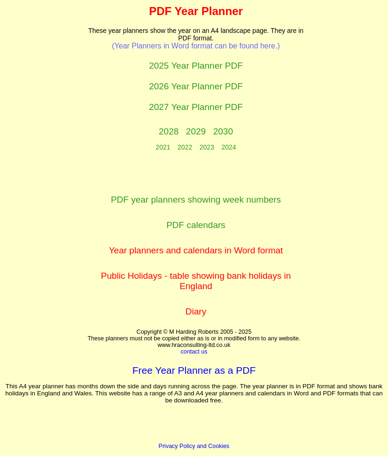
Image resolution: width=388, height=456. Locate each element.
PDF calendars (195, 225)
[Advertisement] (46, 146)
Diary (196, 311)
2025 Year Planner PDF (196, 66)
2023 (207, 147)
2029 (196, 131)
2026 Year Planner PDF (196, 86)
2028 (168, 131)
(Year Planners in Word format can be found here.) (196, 46)
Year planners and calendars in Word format (196, 250)
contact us (194, 351)
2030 (223, 131)
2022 (185, 147)
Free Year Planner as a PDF (194, 370)
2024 (229, 147)
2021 (162, 147)
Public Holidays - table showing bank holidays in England (196, 281)
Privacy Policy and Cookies (194, 446)
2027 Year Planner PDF (196, 107)
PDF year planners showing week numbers (196, 199)
